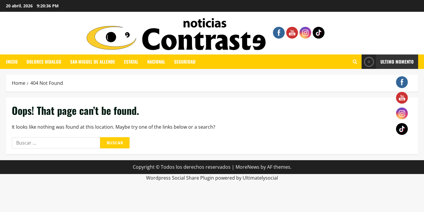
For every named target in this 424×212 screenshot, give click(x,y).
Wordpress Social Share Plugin (180, 178)
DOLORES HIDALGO (43, 61)
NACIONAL (156, 61)
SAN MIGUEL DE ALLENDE (92, 61)
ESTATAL (131, 61)
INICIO (12, 61)
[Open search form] (355, 61)
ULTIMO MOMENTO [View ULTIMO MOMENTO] (388, 61)
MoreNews (247, 167)
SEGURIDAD (185, 61)
